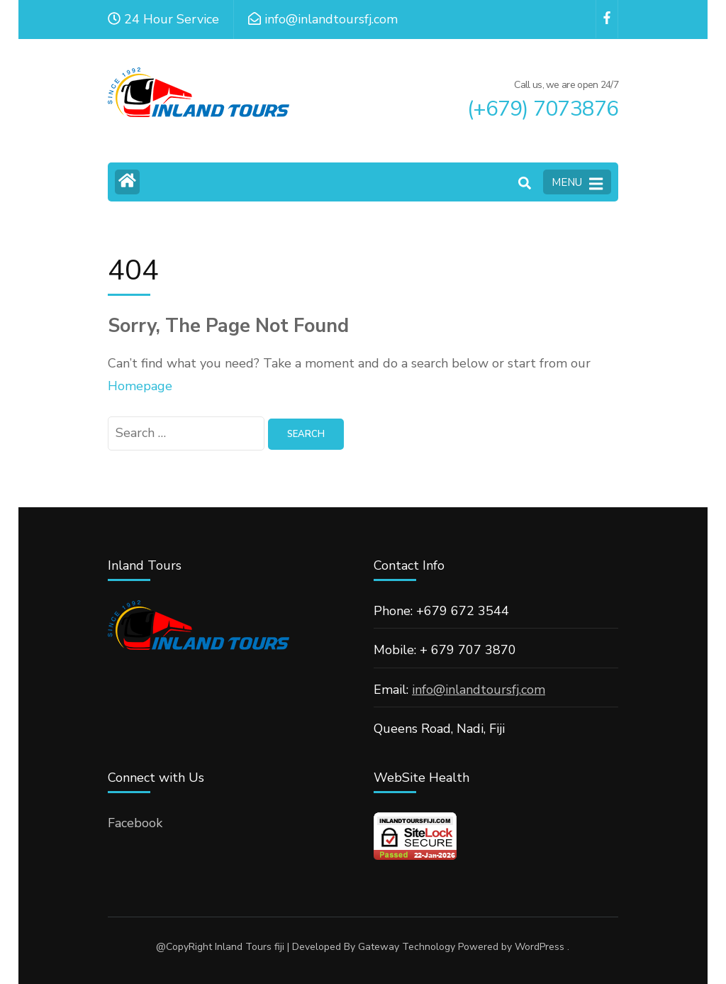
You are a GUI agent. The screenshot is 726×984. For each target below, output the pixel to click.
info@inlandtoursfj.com (478, 689)
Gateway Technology (406, 946)
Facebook (135, 822)
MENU (577, 183)
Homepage (140, 385)
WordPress (539, 946)
